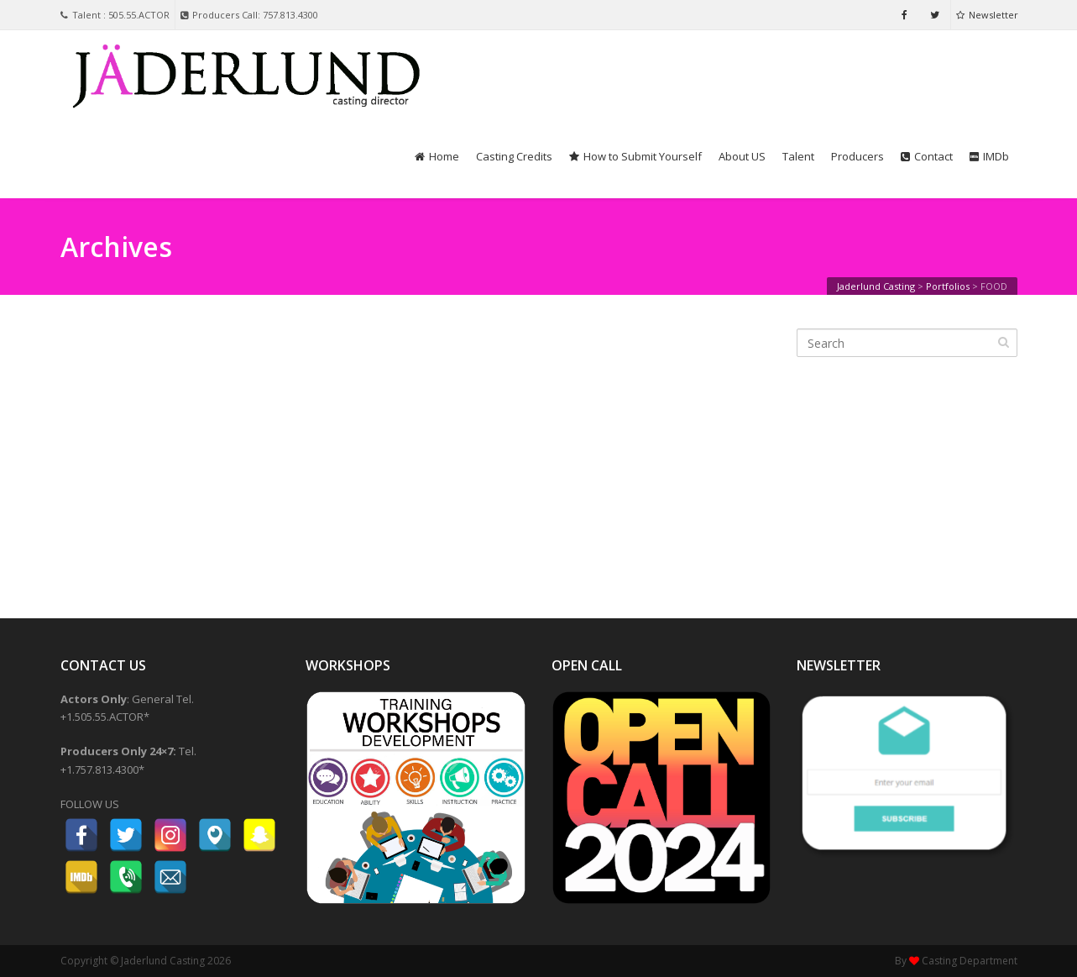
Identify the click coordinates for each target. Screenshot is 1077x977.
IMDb (989, 156)
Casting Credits (514, 156)
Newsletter (987, 14)
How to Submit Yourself (635, 156)
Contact (927, 156)
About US (742, 156)
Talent (798, 156)
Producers (857, 156)
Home (437, 156)
